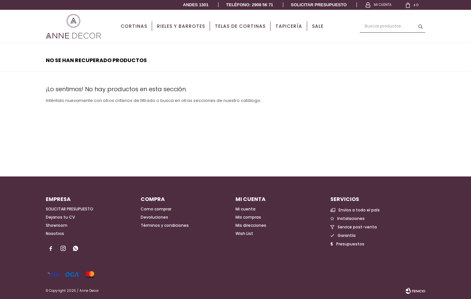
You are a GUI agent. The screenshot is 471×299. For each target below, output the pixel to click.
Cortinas (134, 26)
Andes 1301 (195, 4)
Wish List (244, 233)
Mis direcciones (251, 225)
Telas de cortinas (240, 26)
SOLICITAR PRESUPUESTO (69, 209)
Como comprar (156, 209)
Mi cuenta (245, 209)
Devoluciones (154, 217)
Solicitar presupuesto (319, 4)
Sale (317, 26)
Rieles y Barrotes (181, 26)
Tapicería (288, 26)
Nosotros (55, 233)
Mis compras (248, 217)
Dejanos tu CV (60, 217)
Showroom (56, 225)
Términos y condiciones (165, 225)
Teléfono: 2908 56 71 (249, 4)
